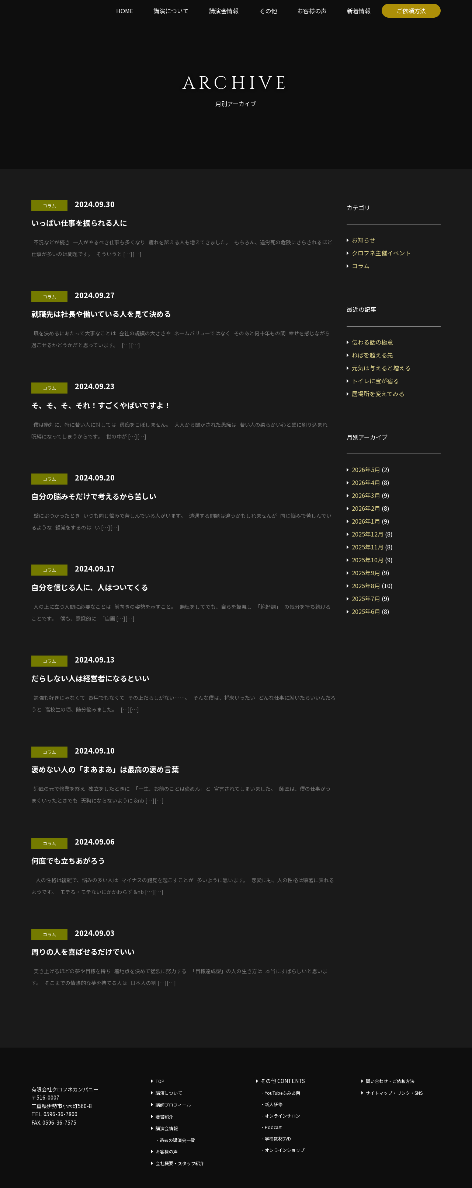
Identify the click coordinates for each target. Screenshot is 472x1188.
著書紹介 (164, 1116)
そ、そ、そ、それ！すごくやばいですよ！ (101, 405)
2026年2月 (366, 508)
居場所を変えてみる (378, 393)
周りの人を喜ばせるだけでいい (83, 951)
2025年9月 (366, 572)
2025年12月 (368, 534)
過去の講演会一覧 (177, 1140)
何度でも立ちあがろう (68, 860)
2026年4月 (366, 482)
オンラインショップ (285, 1150)
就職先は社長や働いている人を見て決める (101, 313)
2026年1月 (366, 521)
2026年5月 (366, 469)
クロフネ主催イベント (381, 252)
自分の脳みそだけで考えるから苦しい (93, 496)
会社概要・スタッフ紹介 (180, 1163)
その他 (268, 10)
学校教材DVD (278, 1138)
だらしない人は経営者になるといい (90, 678)
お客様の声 (312, 10)
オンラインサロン (282, 1115)
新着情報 (359, 10)
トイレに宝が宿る (375, 380)
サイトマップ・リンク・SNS (394, 1093)
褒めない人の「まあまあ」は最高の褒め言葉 (105, 769)
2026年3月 (366, 495)
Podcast (273, 1127)
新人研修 (273, 1104)
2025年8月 (366, 585)
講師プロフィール (173, 1104)
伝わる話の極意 (372, 342)
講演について (171, 10)
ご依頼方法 (411, 10)
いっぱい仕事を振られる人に (79, 222)
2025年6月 (366, 611)
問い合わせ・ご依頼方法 (390, 1081)
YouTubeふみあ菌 (282, 1093)
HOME (124, 10)
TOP (160, 1081)
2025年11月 (368, 546)
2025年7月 (366, 598)
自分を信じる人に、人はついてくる (89, 587)
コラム (360, 265)
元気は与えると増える (381, 367)
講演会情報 (224, 10)
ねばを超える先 (372, 354)
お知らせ (363, 239)
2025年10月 (368, 559)
